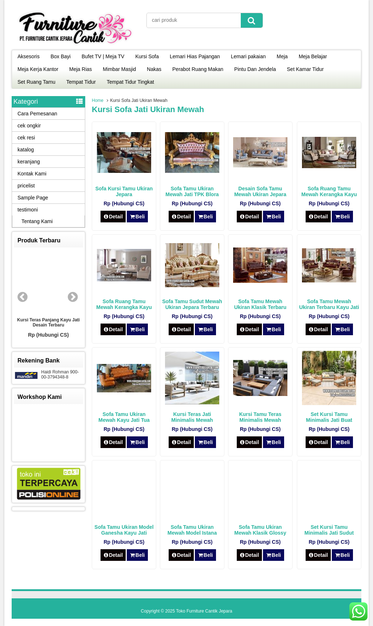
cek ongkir (29, 125)
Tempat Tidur (81, 82)
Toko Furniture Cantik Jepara (204, 611)
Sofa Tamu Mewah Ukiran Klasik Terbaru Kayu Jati (260, 307)
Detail (113, 216)
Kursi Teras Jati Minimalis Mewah (192, 417)
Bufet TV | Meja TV (103, 56)
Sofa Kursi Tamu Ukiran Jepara (124, 191)
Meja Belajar (313, 56)
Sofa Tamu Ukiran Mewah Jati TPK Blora (192, 191)
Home (97, 100)
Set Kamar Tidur (305, 69)
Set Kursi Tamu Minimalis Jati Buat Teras (329, 420)
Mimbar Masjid (119, 69)
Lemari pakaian (248, 56)
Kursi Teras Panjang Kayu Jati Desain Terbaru (48, 322)
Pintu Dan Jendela (255, 69)
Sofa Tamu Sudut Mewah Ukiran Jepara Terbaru (192, 304)
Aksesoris (28, 56)
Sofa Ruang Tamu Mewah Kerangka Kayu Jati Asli (329, 194)
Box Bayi (61, 56)
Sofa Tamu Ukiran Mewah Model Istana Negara (192, 533)
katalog (25, 149)
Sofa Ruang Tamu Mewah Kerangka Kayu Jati (124, 307)
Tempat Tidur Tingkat (130, 82)
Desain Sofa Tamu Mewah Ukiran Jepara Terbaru (260, 194)
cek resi (26, 137)
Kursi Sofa (147, 56)
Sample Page (32, 198)
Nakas (154, 69)
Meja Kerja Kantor (37, 69)
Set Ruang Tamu (36, 82)
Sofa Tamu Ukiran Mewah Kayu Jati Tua (124, 417)
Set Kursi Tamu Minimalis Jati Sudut (329, 530)
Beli (137, 216)
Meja (282, 56)
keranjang (28, 162)
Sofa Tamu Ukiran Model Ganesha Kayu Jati (123, 530)
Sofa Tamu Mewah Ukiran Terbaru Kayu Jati (329, 304)
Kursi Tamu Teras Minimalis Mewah (260, 417)
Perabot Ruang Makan (197, 69)
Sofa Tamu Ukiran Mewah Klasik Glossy (260, 530)
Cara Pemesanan (37, 113)
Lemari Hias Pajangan (195, 56)
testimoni (27, 210)
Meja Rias (80, 69)
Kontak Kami (31, 174)
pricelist (26, 186)
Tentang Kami (37, 221)
